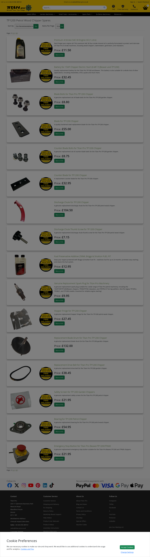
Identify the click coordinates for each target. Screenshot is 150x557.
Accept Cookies (127, 547)
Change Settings (127, 552)
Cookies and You (27, 549)
